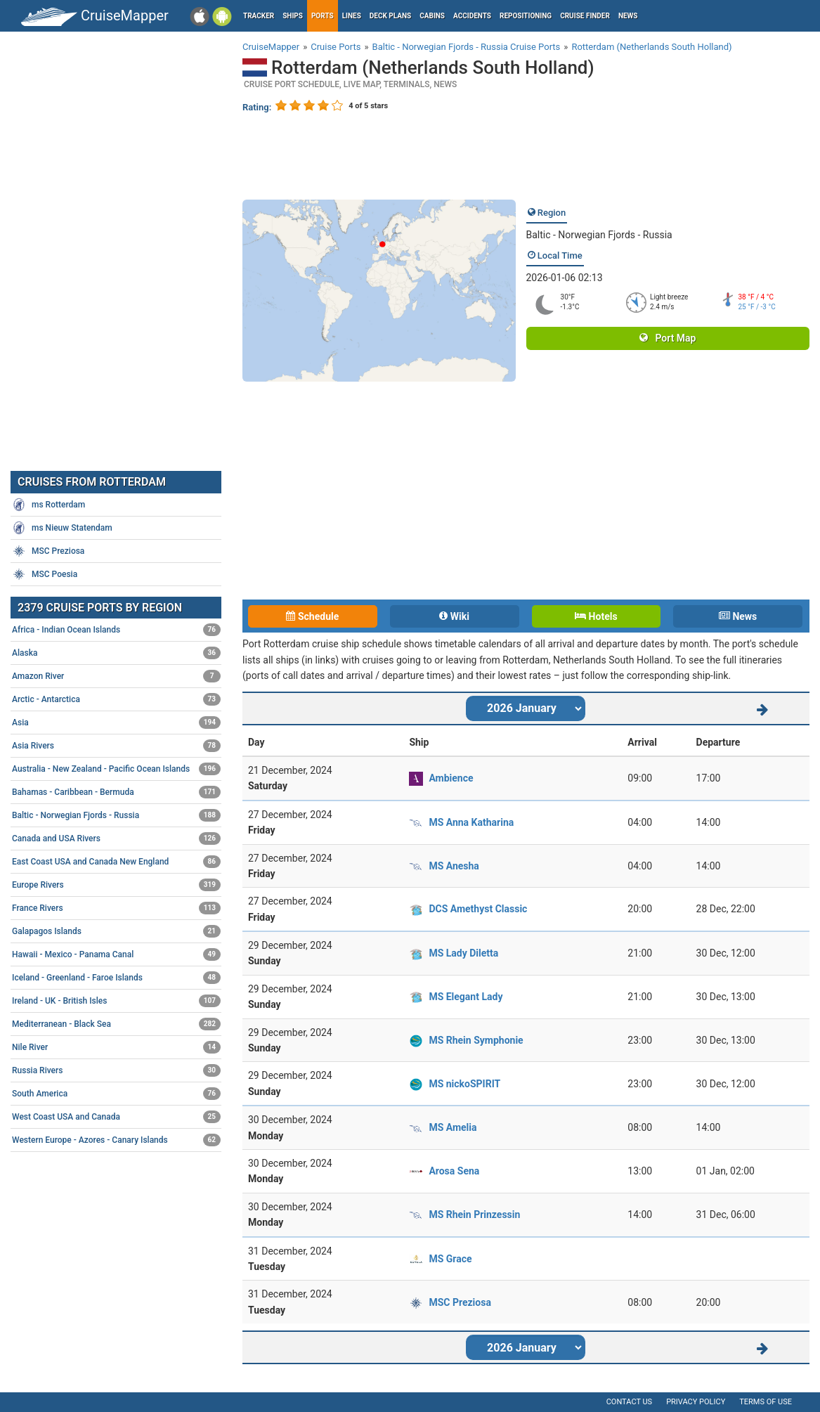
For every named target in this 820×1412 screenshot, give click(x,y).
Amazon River (116, 676)
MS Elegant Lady (465, 996)
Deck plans (390, 16)
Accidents (472, 16)
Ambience (451, 778)
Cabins (432, 16)
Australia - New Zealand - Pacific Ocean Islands (116, 769)
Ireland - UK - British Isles (116, 1001)
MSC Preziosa (460, 1302)
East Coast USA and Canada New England (116, 861)
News (628, 16)
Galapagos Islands (116, 931)
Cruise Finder (585, 16)
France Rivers (116, 908)
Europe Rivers (116, 885)
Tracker (258, 16)
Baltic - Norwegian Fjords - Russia (599, 234)
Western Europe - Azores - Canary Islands (116, 1140)
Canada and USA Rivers (116, 838)
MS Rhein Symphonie (476, 1040)
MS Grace (450, 1258)
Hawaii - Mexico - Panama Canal (116, 954)
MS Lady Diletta (463, 953)
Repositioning (526, 16)
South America (116, 1093)
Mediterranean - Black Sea (116, 1024)
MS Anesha (454, 866)
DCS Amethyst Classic (478, 908)
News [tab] (738, 616)
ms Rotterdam (48, 505)
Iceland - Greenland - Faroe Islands (116, 977)
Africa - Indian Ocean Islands (116, 629)
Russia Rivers (116, 1070)
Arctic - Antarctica (116, 699)
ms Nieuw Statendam (62, 528)
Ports (322, 16)
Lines (351, 16)
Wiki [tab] (454, 616)
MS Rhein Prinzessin (474, 1214)
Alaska (116, 653)
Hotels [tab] (596, 616)
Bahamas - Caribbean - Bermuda (116, 792)
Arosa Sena (454, 1171)
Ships (292, 16)
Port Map (667, 338)
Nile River (116, 1047)
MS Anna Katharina (471, 822)
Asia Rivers (116, 745)
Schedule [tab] (312, 616)
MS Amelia (452, 1127)
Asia (116, 722)
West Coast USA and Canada (116, 1116)
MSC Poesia (44, 574)
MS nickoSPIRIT (464, 1083)
